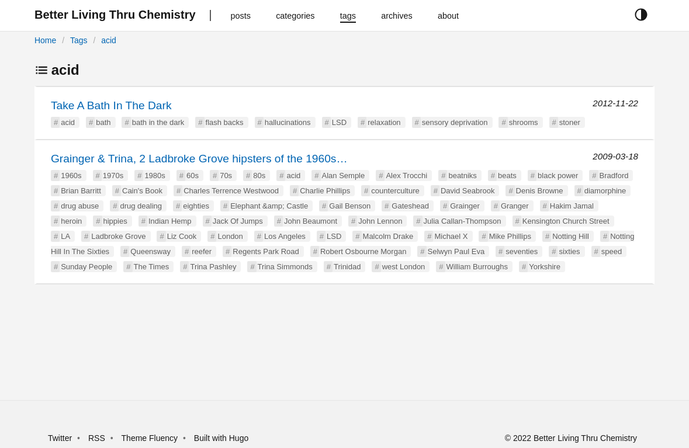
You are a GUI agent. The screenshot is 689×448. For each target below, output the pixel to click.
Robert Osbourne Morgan (363, 251)
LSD (339, 122)
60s (192, 175)
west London (403, 266)
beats (507, 175)
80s (259, 175)
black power (558, 175)
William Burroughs (477, 266)
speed (611, 251)
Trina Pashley (213, 266)
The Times (151, 266)
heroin (71, 221)
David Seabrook (468, 190)
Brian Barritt (81, 190)
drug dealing (141, 206)
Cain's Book (142, 190)
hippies (115, 221)
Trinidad (347, 266)
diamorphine (605, 190)
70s (226, 175)
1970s (113, 175)
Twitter (60, 438)
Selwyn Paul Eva (456, 251)
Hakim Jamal (572, 206)
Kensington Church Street (566, 221)
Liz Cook (182, 236)
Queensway (150, 251)
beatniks (462, 175)
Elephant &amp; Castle (269, 206)
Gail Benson (350, 206)
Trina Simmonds (285, 266)
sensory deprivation (455, 122)
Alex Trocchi (406, 175)
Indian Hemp (170, 221)
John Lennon (380, 221)
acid (108, 40)
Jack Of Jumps (238, 221)
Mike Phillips (510, 236)
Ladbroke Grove (118, 236)
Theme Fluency (151, 438)
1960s (71, 175)
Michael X (451, 236)
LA (65, 236)
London (230, 236)
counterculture (395, 190)
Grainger (465, 206)
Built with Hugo (221, 438)
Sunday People (86, 266)
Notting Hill (570, 236)
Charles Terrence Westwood (231, 190)
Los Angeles (285, 236)
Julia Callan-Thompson (462, 221)
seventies (522, 251)
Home (45, 40)
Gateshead (410, 206)
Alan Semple (343, 175)
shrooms (523, 122)
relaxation (384, 122)
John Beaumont (310, 221)
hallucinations (288, 122)
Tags (79, 40)
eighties (196, 206)
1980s (154, 175)
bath (103, 122)
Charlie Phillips (325, 190)
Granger (515, 206)
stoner (569, 122)
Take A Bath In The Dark (111, 105)
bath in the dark (158, 122)
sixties (569, 251)
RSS (96, 438)
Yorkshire (544, 266)
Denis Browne (539, 190)
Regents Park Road (266, 251)
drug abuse (80, 206)
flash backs (225, 122)
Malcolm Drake (388, 236)
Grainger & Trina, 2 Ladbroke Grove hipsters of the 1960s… (199, 158)
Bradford (614, 175)
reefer (202, 251)
